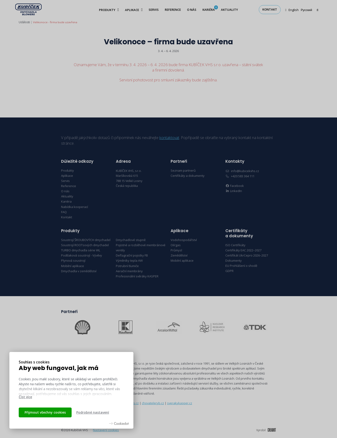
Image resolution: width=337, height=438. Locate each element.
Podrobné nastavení (92, 412)
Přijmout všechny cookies (45, 412)
